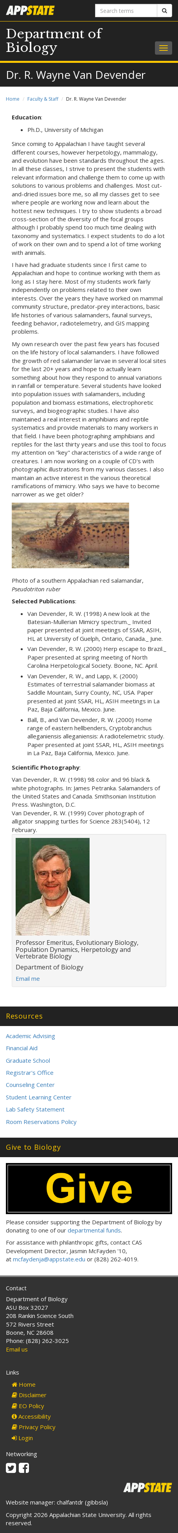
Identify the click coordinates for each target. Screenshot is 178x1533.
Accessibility (31, 1416)
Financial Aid (22, 1048)
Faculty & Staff (42, 99)
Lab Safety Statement (35, 1109)
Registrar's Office (30, 1072)
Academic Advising (30, 1036)
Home (13, 99)
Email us (17, 1349)
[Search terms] (126, 10)
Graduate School (28, 1060)
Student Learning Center (39, 1097)
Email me (28, 978)
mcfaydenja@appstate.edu (49, 1259)
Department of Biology (54, 40)
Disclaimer (29, 1395)
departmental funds (94, 1230)
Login (22, 1438)
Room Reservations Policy (41, 1122)
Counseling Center (30, 1084)
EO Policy (28, 1406)
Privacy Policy (34, 1427)
